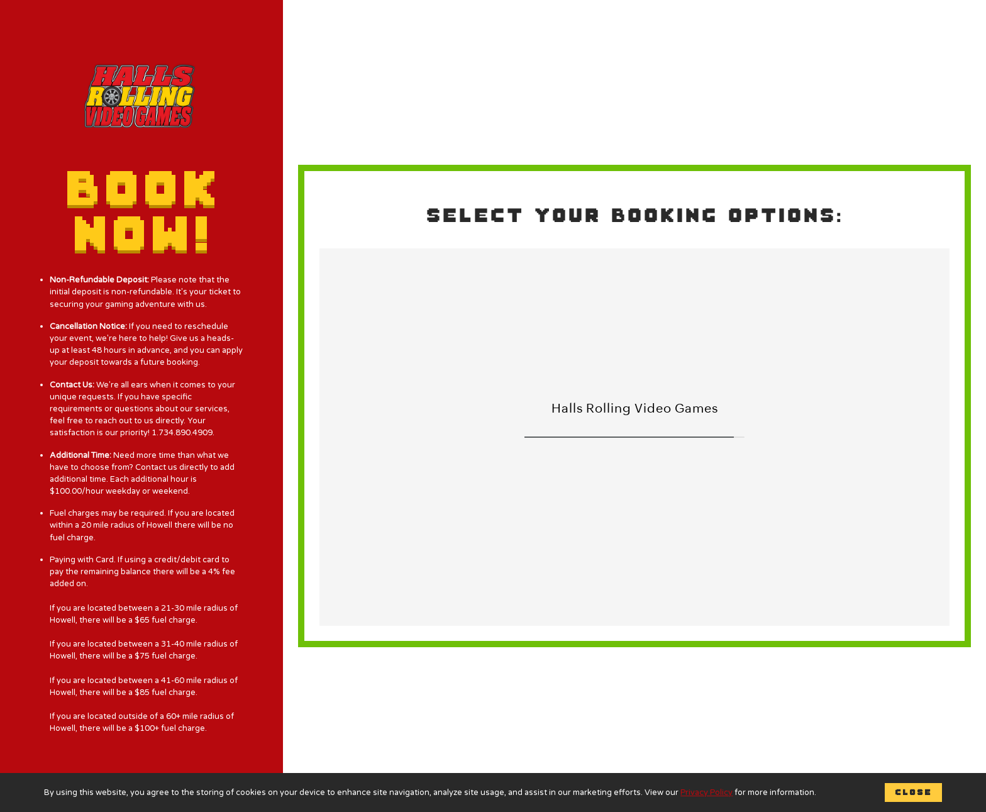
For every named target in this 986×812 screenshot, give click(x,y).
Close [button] (913, 792)
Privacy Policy (706, 792)
